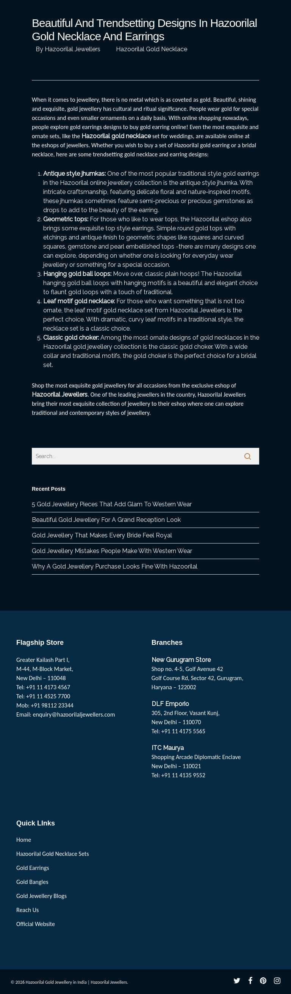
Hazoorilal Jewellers (72, 49)
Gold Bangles (32, 881)
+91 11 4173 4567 (48, 687)
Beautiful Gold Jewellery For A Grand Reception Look (106, 519)
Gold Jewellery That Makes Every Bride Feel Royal (102, 535)
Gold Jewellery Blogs (41, 895)
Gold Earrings (32, 867)
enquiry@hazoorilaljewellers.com (74, 714)
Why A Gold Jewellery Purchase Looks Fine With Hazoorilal (114, 566)
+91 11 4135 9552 (183, 775)
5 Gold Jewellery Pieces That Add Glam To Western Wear (112, 504)
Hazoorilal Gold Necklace (151, 49)
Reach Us (27, 910)
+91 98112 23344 (52, 705)
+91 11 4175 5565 (183, 731)
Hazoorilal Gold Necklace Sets (52, 853)
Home (23, 839)
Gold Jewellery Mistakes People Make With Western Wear (112, 550)
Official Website (35, 924)
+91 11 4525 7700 (48, 696)
